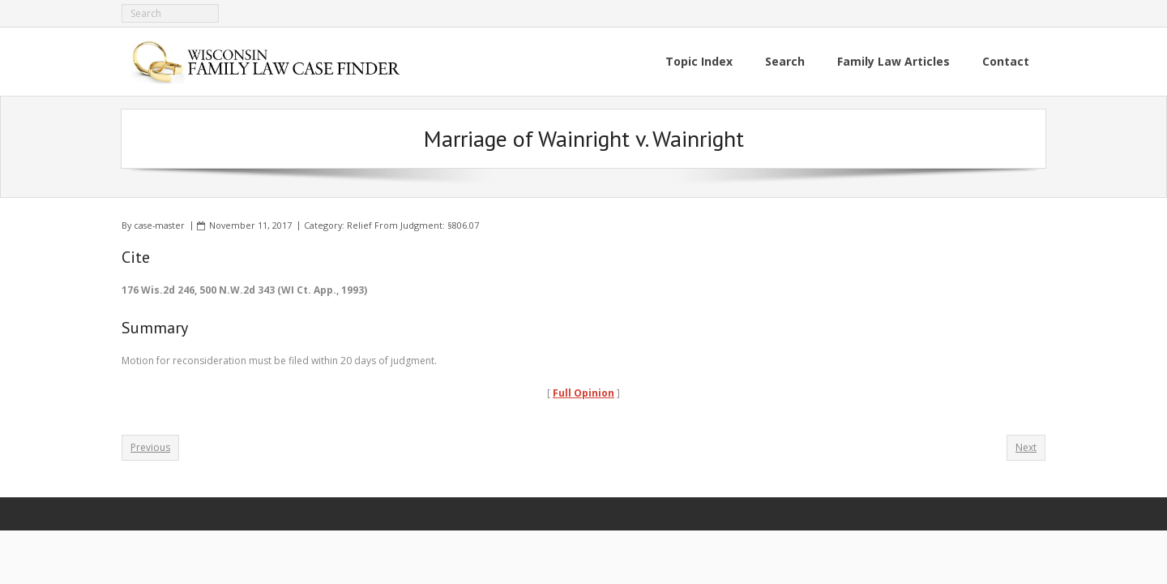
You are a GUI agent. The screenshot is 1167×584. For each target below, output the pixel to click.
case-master (159, 225)
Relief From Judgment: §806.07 (413, 225)
